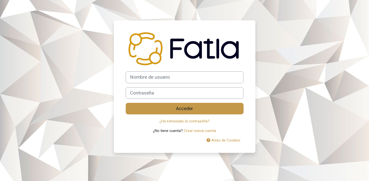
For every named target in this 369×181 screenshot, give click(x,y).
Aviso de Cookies (223, 140)
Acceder (184, 108)
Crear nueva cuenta (200, 130)
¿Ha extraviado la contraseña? (184, 121)
